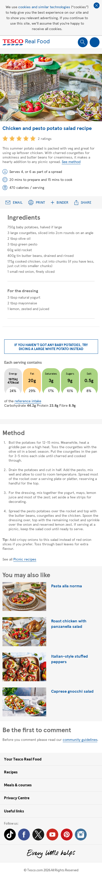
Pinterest (67, 834)
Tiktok (10, 834)
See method (71, 161)
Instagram (81, 834)
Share (82, 202)
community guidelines (80, 739)
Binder (59, 202)
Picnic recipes (24, 559)
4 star (25, 138)
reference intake (28, 400)
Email (13, 202)
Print (36, 202)
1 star (5, 138)
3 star (19, 138)
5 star (32, 138)
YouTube (52, 834)
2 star (12, 138)
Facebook (24, 834)
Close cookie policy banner (97, 5)
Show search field (83, 42)
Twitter (38, 834)
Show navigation (95, 42)
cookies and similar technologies (44, 6)
